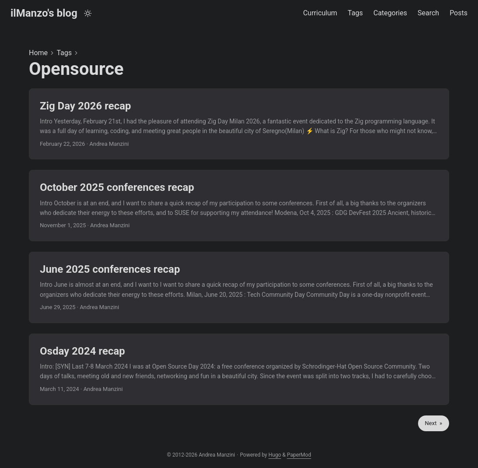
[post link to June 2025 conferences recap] (239, 287)
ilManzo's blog (44, 13)
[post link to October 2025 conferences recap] (239, 205)
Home (38, 53)
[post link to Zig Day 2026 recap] (239, 124)
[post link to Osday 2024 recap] (239, 369)
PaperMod (299, 455)
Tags (64, 53)
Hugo (274, 455)
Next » (433, 423)
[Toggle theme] (87, 13)
